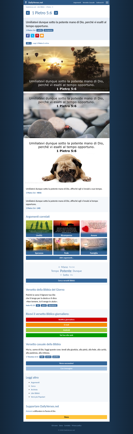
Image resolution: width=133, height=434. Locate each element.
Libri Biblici (40, 7)
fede (41, 357)
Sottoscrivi (100, 3)
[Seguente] (56, 13)
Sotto (66, 275)
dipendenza (52, 305)
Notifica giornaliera (67, 319)
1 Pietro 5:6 (30, 30)
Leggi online (41, 43)
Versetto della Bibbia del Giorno (45, 289)
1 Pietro (48, 7)
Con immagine (66, 368)
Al (59, 267)
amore (48, 357)
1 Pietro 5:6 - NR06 (33, 193)
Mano (64, 267)
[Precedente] (28, 13)
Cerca (33, 386)
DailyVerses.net (31, 7)
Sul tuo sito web (66, 335)
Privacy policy (76, 425)
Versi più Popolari (38, 397)
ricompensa (48, 30)
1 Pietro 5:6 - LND (33, 208)
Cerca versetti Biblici (66, 280)
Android (66, 330)
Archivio (34, 389)
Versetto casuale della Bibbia (43, 344)
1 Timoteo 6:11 (32, 357)
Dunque (77, 271)
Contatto (67, 425)
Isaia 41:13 (30, 305)
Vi (61, 275)
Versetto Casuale (89, 3)
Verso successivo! (66, 363)
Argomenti (77, 3)
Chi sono (55, 425)
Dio (71, 275)
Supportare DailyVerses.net (42, 406)
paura (44, 305)
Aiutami (29, 411)
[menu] (107, 3)
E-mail (66, 325)
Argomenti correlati (38, 216)
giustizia (56, 357)
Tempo (55, 271)
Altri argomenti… (66, 258)
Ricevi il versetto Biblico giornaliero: (47, 314)
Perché (72, 267)
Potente (66, 271)
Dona (66, 417)
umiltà (39, 30)
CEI (29, 43)
